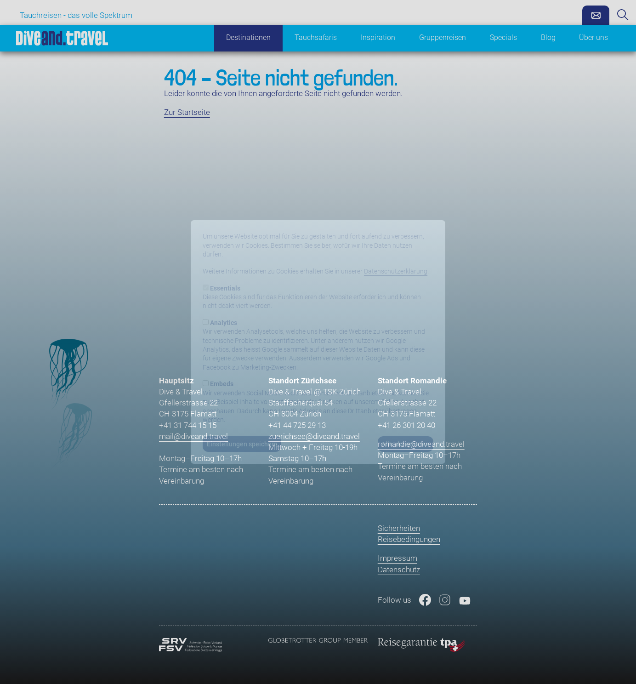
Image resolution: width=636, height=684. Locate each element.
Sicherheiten (399, 528)
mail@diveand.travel (193, 436)
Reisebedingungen (409, 539)
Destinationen (248, 38)
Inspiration (378, 38)
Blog (548, 38)
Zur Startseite (187, 112)
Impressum (397, 558)
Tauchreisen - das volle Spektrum (76, 15)
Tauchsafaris (316, 38)
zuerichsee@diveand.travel (314, 436)
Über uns (593, 38)
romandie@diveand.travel (421, 444)
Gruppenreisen (442, 38)
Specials (503, 38)
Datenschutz (399, 569)
